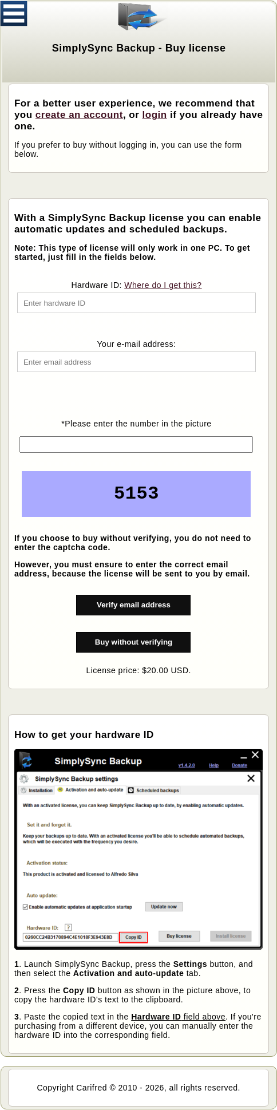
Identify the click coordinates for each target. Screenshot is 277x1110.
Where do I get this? (162, 285)
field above (178, 1016)
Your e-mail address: (136, 344)
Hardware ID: (136, 285)
